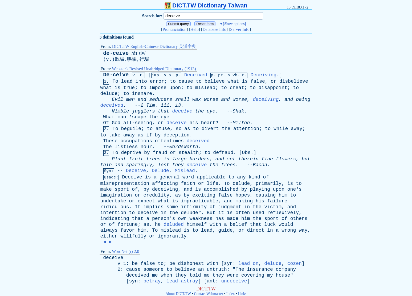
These (110, 141)
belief (238, 224)
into (141, 81)
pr (220, 75)
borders (199, 159)
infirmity (194, 207)
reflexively (283, 212)
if (149, 135)
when (166, 275)
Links (242, 294)
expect (146, 201)
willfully (133, 236)
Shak (238, 111)
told (195, 275)
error (157, 81)
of (266, 177)
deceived (111, 105)
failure (277, 201)
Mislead (185, 170)
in (166, 159)
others (299, 218)
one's (294, 189)
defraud (223, 152)
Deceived (195, 75)
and (142, 99)
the (199, 111)
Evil (117, 99)
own (182, 218)
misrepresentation (124, 183)
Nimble (120, 111)
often (242, 212)
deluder (191, 212)
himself (197, 224)
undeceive (234, 281)
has (219, 218)
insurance (260, 269)
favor (127, 230)
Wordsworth (183, 146)
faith (188, 183)
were (232, 275)
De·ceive (116, 75)
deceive (182, 111)
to (173, 81)
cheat (237, 87)
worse (211, 99)
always (109, 230)
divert (210, 128)
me (155, 275)
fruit (136, 159)
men (130, 99)
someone (154, 269)
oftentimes (169, 141)
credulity (156, 195)
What (109, 117)
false (258, 81)
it (221, 212)
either (109, 236)
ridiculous (114, 207)
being (303, 99)
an (201, 269)
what (233, 81)
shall (182, 99)
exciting (203, 195)
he (158, 224)
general (170, 177)
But (211, 212)
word (188, 177)
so (179, 128)
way (303, 230)
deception (176, 135)
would (286, 224)
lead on (248, 263)
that (163, 111)
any (241, 177)
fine (267, 159)
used (258, 212)
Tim (150, 105)
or (273, 81)
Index (230, 294)
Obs (246, 152)
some (172, 207)
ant (211, 281)
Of (106, 123)
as (187, 128)
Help (194, 29)
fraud (160, 152)
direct (255, 230)
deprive (131, 152)
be (135, 263)
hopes (242, 195)
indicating (114, 218)
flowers (286, 159)
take (114, 135)
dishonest (191, 263)
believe (215, 81)
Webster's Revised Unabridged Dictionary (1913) (154, 68)
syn (228, 263)
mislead (205, 87)
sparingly (139, 165)
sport (122, 189)
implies (154, 207)
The (107, 146)
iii (165, 105)
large (179, 159)
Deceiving (263, 75)
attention (246, 128)
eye (211, 111)
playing (260, 189)
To (115, 81)
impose (157, 87)
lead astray (182, 281)
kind (254, 177)
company (286, 269)
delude (109, 93)
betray (152, 281)
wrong (289, 230)
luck (270, 224)
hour (146, 146)
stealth (189, 152)
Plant (119, 159)
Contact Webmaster (208, 294)
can (121, 117)
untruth (217, 269)
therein (248, 159)
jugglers (143, 111)
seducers (160, 99)
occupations (136, 141)
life (212, 183)
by (158, 135)
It (138, 207)
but (306, 159)
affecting (165, 183)
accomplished (221, 189)
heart (208, 123)
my (270, 275)
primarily (269, 183)
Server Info (239, 29)
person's (163, 218)
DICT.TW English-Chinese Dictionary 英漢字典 (154, 46)
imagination (116, 195)
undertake (113, 201)
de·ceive (116, 53)
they (178, 165)
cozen (294, 263)
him (283, 195)
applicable (211, 177)
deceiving (266, 99)
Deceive (136, 170)
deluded (174, 224)
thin (106, 165)
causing (266, 195)
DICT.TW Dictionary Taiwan (206, 5)
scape (139, 117)
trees (153, 159)
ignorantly (172, 236)
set (231, 159)
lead (127, 81)
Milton (241, 123)
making (244, 201)
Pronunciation (174, 29)
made (232, 218)
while (281, 128)
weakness (200, 218)
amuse (163, 128)
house (283, 275)
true (129, 87)
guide (225, 230)
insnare (142, 93)
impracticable (199, 201)
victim (273, 207)
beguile (131, 128)
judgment (229, 207)
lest (163, 165)
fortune (127, 224)
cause (186, 81)
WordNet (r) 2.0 (125, 251)
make (106, 189)
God (116, 123)
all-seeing (137, 123)
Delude (160, 170)
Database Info (214, 29)
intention (113, 212)
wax (196, 99)
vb (234, 75)
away (296, 128)
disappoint (273, 87)
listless (126, 146)
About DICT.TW (178, 294)
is (245, 81)
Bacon (260, 165)
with (215, 224)
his (193, 123)
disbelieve (293, 81)
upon (175, 87)
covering (252, 275)
